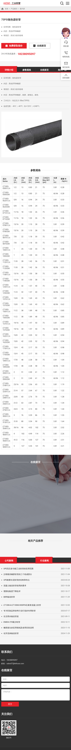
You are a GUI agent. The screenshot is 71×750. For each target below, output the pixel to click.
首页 (6, 9)
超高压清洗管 (26, 746)
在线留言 (33, 45)
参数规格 (26, 69)
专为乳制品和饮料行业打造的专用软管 (18, 610)
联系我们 (5, 650)
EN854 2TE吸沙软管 (11, 621)
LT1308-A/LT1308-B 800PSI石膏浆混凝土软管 (21, 604)
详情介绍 (8, 69)
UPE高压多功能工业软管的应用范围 (17, 568)
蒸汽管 (21, 9)
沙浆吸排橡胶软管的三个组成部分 (17, 574)
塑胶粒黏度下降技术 (11, 591)
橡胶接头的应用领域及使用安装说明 (18, 627)
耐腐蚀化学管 (37, 746)
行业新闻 (44, 559)
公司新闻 (8, 559)
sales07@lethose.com (15, 662)
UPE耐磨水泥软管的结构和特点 (16, 579)
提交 (10, 701)
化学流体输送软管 (11, 633)
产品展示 (14, 9)
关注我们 (5, 710)
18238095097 (25, 53)
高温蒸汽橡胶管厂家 (51, 746)
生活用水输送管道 (11, 616)
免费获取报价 (12, 45)
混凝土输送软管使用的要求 (14, 585)
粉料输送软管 (9, 596)
